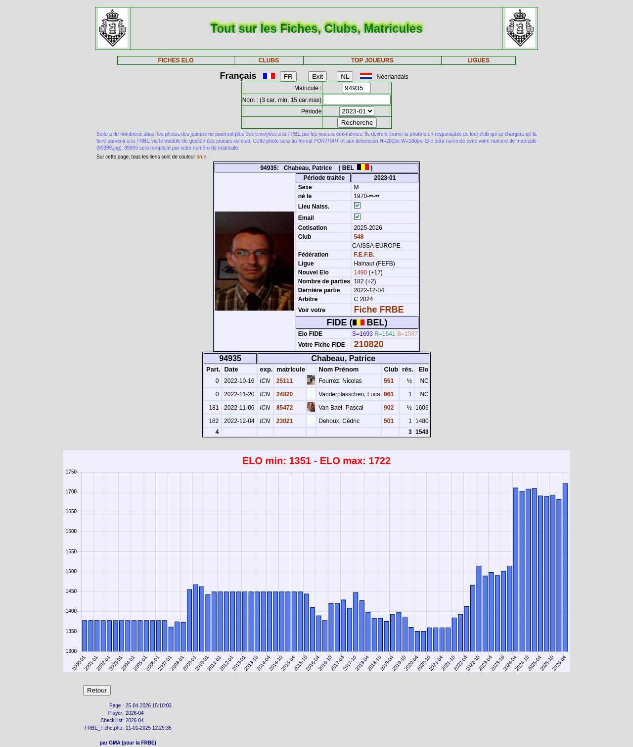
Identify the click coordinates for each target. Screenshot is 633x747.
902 (388, 407)
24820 (283, 394)
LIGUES (478, 60)
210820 (368, 344)
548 (357, 236)
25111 (283, 380)
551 (388, 380)
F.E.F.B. (364, 254)
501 (388, 421)
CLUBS (269, 60)
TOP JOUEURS (372, 60)
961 (388, 394)
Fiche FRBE (379, 310)
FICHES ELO (175, 60)
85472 (283, 407)
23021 (283, 421)
